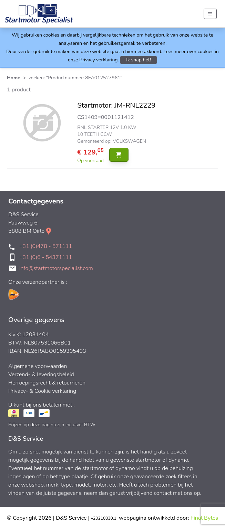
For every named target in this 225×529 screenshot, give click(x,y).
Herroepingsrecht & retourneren (46, 383)
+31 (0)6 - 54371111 (45, 257)
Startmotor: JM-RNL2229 (116, 105)
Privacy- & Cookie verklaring (42, 391)
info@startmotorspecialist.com (56, 268)
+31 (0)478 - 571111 (45, 246)
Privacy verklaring (98, 60)
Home (13, 77)
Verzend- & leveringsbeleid (41, 374)
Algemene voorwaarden (37, 366)
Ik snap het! (138, 60)
